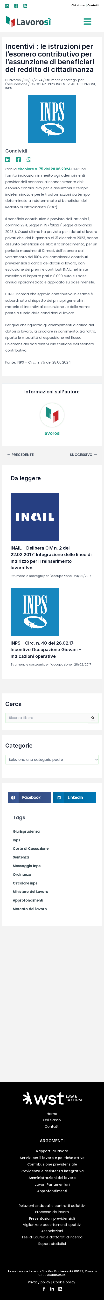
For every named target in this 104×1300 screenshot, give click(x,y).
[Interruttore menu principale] (88, 21)
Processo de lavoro (52, 1212)
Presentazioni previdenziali (52, 1218)
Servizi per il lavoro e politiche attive (52, 1157)
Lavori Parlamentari (52, 1184)
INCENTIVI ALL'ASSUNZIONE (76, 84)
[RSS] (25, 6)
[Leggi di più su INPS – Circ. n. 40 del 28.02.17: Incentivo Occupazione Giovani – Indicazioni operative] (35, 611)
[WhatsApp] (29, 159)
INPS (8, 88)
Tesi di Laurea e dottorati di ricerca (52, 1237)
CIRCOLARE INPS (42, 84)
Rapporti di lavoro (52, 1151)
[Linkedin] (7, 6)
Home (52, 1113)
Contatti (93, 5)
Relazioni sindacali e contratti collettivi (52, 1205)
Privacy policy (39, 1282)
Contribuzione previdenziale (52, 1164)
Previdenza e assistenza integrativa (52, 1171)
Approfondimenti (52, 1191)
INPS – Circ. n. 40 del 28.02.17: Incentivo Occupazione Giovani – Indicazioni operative (46, 649)
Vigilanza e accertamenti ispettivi (52, 1224)
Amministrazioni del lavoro (52, 1177)
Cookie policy (64, 1282)
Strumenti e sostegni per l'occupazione (41, 576)
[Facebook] (16, 6)
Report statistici (52, 1243)
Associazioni (52, 1231)
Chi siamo (78, 5)
